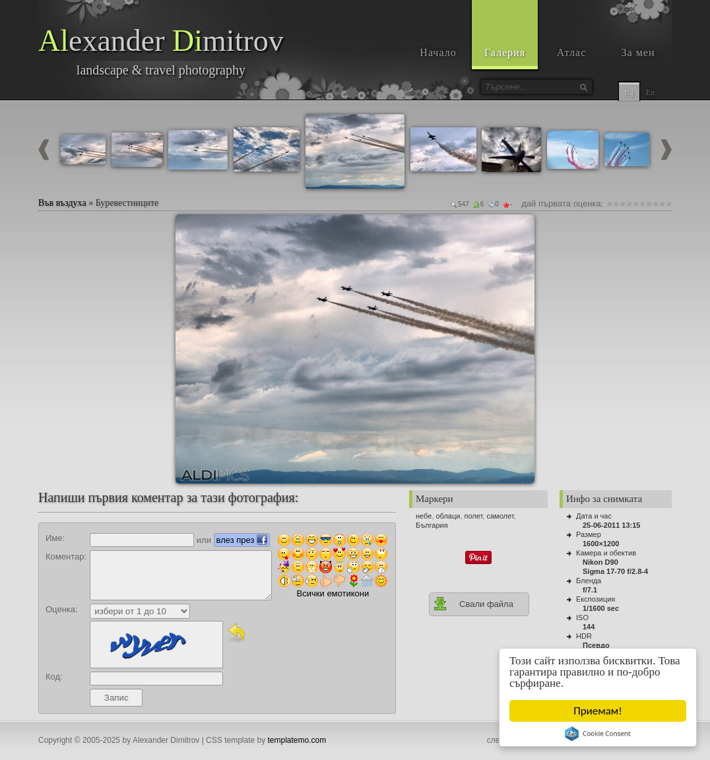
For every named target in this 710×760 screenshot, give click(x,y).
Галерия (504, 52)
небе (424, 516)
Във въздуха (62, 203)
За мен (638, 52)
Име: (55, 538)
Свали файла (473, 603)
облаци (448, 516)
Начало (438, 52)
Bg (628, 92)
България (432, 525)
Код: (54, 676)
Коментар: (66, 556)
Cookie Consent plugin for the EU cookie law (598, 733)
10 (668, 203)
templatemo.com (297, 740)
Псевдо (596, 645)
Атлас (572, 52)
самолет (499, 516)
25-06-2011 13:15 (611, 525)
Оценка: (62, 609)
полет (474, 516)
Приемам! (597, 711)
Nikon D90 (600, 562)
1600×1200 (601, 544)
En (650, 92)
